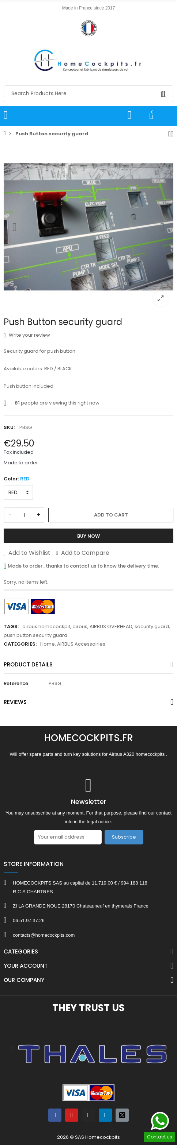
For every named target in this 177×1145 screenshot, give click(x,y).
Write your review (27, 335)
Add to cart (111, 514)
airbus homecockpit (46, 626)
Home (47, 644)
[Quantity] (24, 515)
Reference (16, 683)
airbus (79, 626)
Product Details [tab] (28, 664)
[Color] (18, 492)
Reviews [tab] (15, 702)
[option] (88, 227)
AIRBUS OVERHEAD (111, 626)
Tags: (11, 626)
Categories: (20, 644)
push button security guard (35, 635)
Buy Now (88, 536)
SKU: (9, 427)
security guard (152, 626)
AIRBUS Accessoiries (81, 644)
